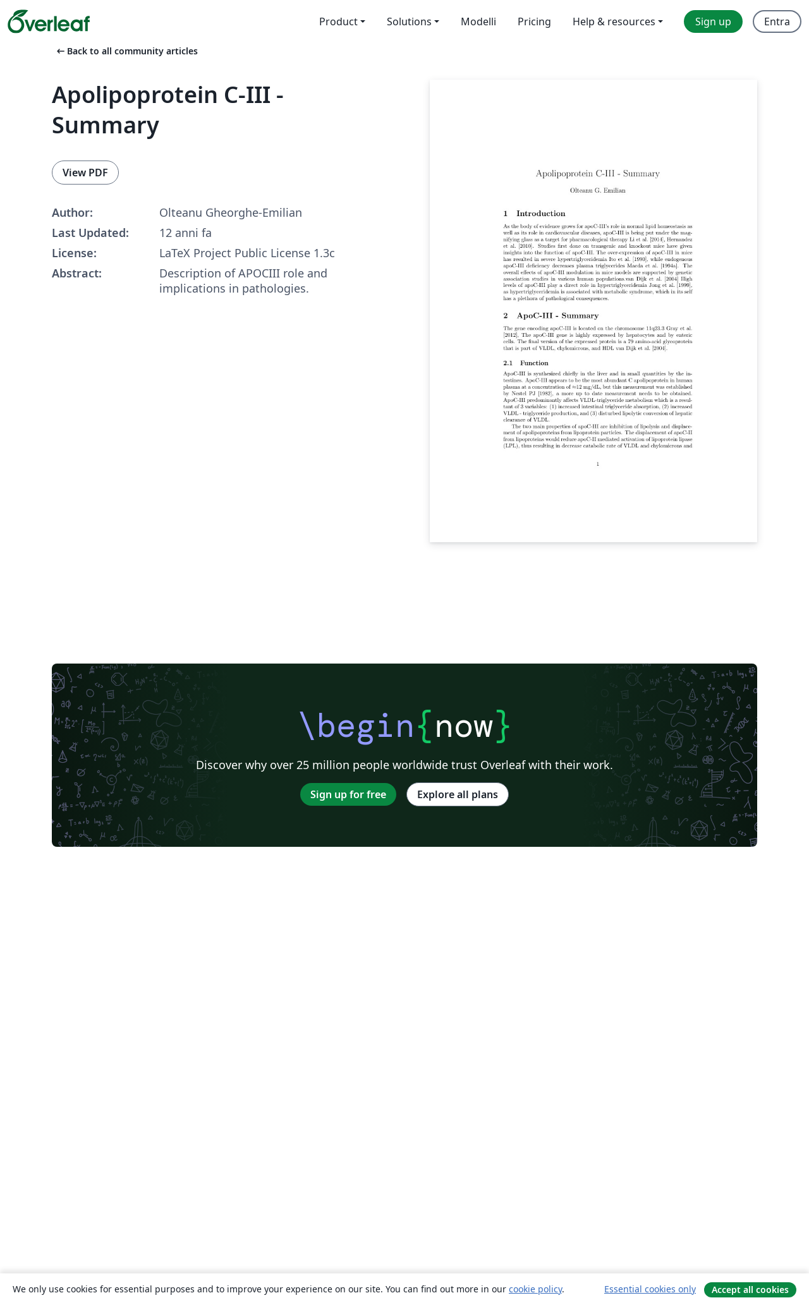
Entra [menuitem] (777, 21)
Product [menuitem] (338, 21)
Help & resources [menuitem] (614, 21)
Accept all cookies (750, 1290)
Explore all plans (457, 794)
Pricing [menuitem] (534, 21)
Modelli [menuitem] (478, 21)
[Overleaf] (49, 21)
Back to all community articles (126, 51)
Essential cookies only (650, 1289)
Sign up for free (348, 794)
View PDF (85, 172)
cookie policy (535, 1289)
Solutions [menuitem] (409, 21)
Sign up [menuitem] (713, 21)
